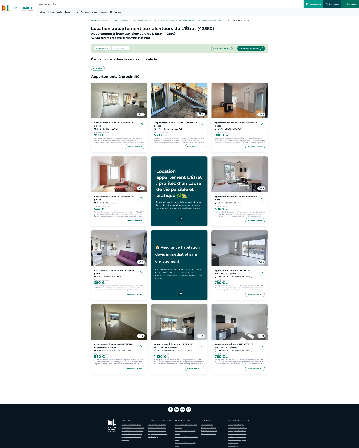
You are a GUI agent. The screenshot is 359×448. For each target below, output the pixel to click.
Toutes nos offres (207, 425)
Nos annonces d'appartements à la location (186, 426)
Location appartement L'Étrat (237, 20)
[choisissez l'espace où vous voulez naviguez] (50, 4)
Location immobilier (120, 20)
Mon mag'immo (115, 12)
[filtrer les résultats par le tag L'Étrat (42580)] (121, 48)
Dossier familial (233, 443)
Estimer (68, 12)
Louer (76, 12)
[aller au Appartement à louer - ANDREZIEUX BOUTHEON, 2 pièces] (240, 248)
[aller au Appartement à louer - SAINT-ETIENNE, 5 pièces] (240, 100)
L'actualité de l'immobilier (157, 425)
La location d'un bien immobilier (132, 431)
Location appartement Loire (209, 20)
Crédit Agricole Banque (236, 425)
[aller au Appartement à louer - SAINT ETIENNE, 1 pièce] (119, 248)
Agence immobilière (99, 20)
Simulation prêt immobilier (237, 437)
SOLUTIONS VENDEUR (209, 431)
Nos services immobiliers (157, 431)
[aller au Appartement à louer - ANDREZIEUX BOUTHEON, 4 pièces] (179, 322)
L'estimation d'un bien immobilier (133, 428)
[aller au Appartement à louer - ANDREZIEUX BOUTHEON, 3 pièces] (119, 322)
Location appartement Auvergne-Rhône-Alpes (174, 20)
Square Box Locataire (208, 434)
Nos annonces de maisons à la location (185, 432)
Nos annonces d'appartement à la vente (186, 438)
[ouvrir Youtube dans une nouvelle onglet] (182, 409)
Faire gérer (85, 12)
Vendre (59, 12)
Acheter (42, 12)
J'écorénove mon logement (237, 440)
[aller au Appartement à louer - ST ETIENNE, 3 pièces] (119, 100)
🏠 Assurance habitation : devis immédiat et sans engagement (178, 254)
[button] (102, 48)
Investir (51, 12)
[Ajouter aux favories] (141, 124)
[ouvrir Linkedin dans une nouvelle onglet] (176, 409)
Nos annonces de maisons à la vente (185, 444)
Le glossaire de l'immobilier (157, 434)
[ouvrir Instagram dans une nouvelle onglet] (188, 409)
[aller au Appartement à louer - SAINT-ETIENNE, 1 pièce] (240, 174)
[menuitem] (42, 12)
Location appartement (142, 20)
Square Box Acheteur (208, 428)
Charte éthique (153, 437)
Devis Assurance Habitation (237, 428)
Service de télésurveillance (237, 434)
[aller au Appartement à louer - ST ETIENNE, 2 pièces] (119, 174)
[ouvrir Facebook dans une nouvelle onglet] (170, 409)
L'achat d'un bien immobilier (131, 425)
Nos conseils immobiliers (157, 428)
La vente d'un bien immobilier (132, 434)
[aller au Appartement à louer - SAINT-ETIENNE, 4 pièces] (179, 100)
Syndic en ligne (233, 446)
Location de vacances (99, 12)
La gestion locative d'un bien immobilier (131, 438)
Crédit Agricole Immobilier (237, 431)
